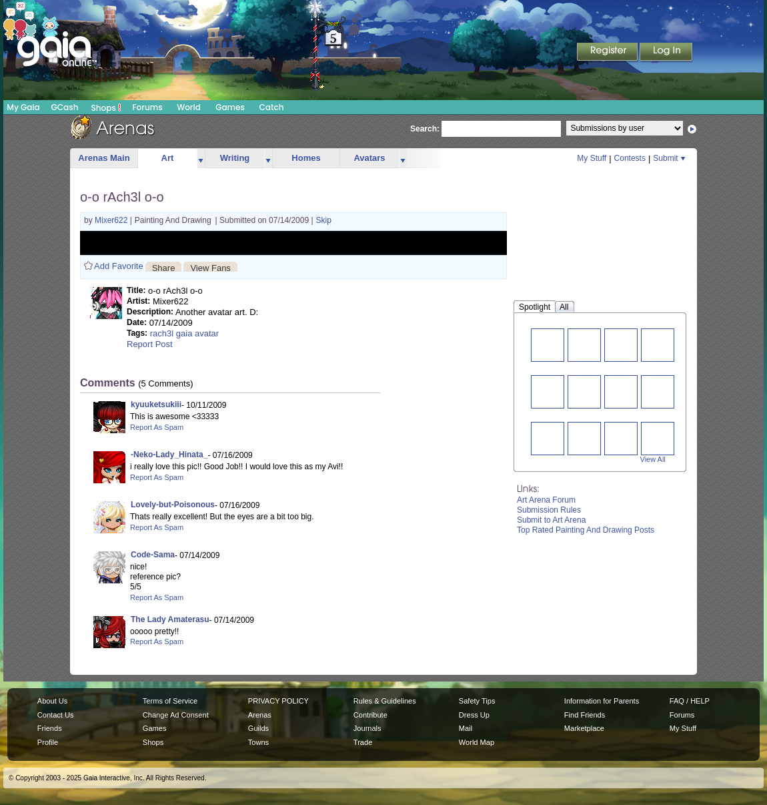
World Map (476, 742)
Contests (630, 158)
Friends (49, 728)
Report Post (150, 344)
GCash (65, 107)
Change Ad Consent (176, 715)
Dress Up (474, 715)
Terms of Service (170, 701)
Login (666, 53)
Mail (465, 728)
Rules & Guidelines (384, 701)
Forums (147, 107)
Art (167, 158)
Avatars (369, 158)
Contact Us (55, 715)
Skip (323, 220)
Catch (271, 107)
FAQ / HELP (690, 701)
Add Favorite (118, 266)
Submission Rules (549, 510)
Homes (305, 158)
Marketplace (584, 728)
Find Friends (584, 715)
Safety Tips (477, 701)
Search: (425, 128)
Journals (367, 728)
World (189, 107)
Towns (258, 742)
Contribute (370, 715)
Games (230, 107)
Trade (362, 742)
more (201, 158)
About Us (52, 701)
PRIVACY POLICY (278, 701)
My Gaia (23, 107)
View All (653, 459)
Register (608, 53)
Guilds (258, 728)
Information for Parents (601, 701)
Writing (235, 158)
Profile (47, 742)
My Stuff (591, 158)
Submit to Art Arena (551, 520)
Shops (106, 107)
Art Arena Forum (546, 500)
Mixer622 (112, 220)
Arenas (259, 715)
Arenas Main (103, 158)
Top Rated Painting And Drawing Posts (585, 530)
